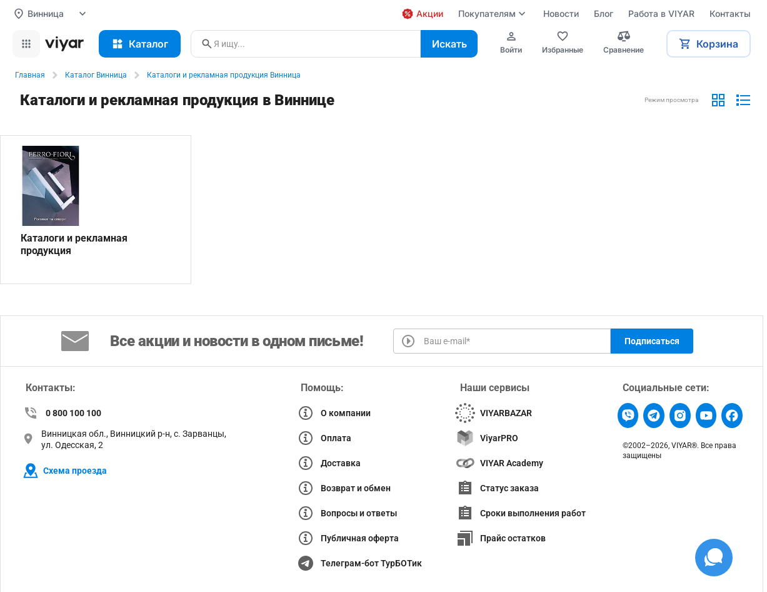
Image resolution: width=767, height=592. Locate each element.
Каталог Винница (96, 75)
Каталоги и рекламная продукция (74, 244)
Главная (30, 75)
